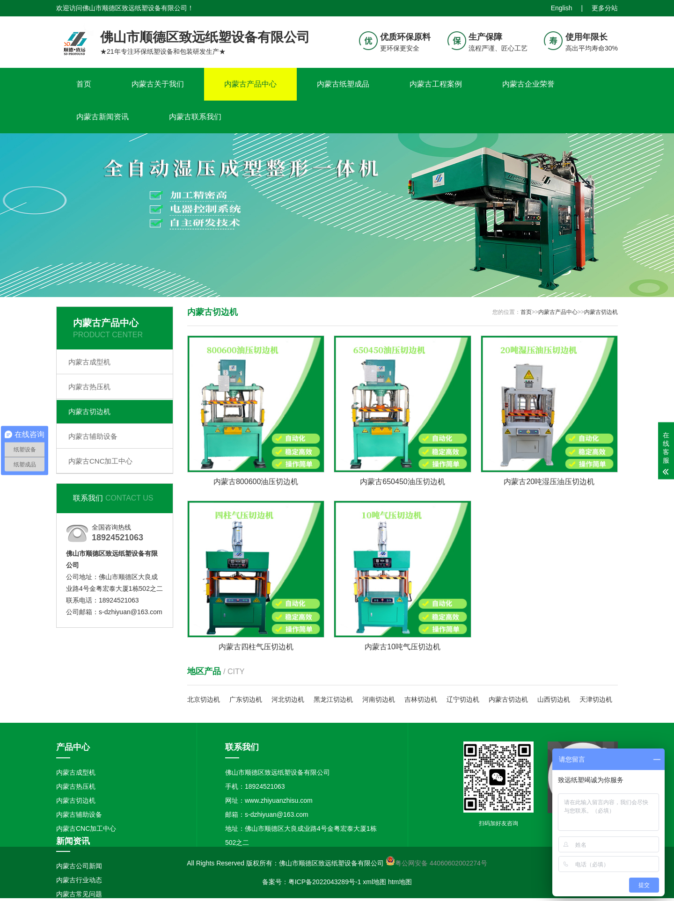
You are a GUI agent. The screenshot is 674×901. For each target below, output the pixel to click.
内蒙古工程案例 (436, 84)
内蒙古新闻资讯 (102, 117)
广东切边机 (245, 699)
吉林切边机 (420, 699)
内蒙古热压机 (89, 387)
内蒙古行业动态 (79, 880)
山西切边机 (553, 699)
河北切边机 (287, 699)
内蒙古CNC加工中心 (100, 461)
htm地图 (400, 882)
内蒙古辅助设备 (92, 436)
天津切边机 (595, 699)
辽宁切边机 (463, 699)
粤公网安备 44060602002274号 (441, 863)
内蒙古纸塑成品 (343, 84)
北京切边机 (203, 699)
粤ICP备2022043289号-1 (324, 882)
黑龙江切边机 (333, 699)
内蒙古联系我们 (195, 117)
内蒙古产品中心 (250, 84)
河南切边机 (378, 699)
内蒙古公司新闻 (79, 866)
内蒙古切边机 (89, 411)
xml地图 (374, 882)
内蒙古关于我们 (158, 84)
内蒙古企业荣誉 (528, 84)
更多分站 (605, 8)
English (561, 8)
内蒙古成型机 (89, 362)
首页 (83, 84)
